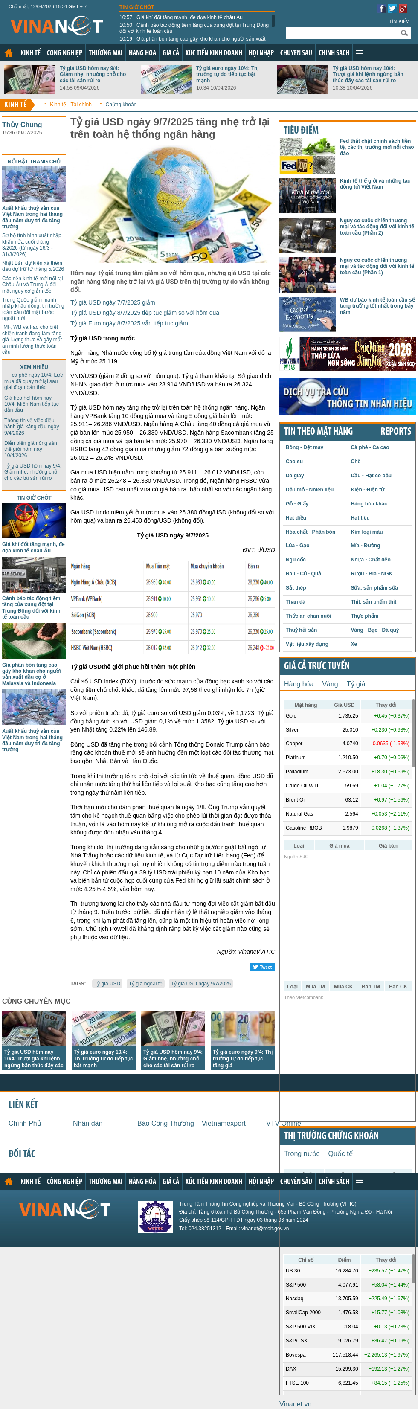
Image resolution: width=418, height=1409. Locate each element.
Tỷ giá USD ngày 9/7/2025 (201, 984)
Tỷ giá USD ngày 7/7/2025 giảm (112, 302)
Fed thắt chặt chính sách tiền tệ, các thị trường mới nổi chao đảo (377, 147)
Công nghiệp (64, 53)
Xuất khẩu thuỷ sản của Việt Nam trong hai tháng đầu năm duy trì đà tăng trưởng (32, 217)
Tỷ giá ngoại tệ (146, 984)
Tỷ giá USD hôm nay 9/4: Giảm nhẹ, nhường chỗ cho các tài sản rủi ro (93, 74)
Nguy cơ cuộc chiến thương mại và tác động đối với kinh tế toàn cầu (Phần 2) (377, 227)
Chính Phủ (25, 1123)
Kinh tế (30, 53)
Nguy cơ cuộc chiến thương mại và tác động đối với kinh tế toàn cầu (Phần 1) (377, 266)
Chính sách (334, 53)
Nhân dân (87, 1123)
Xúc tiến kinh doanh (214, 53)
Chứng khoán (121, 104)
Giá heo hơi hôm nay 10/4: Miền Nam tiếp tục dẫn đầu (31, 404)
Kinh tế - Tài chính (71, 104)
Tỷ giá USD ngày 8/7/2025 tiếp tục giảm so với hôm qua (144, 312)
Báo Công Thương (165, 1123)
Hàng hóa (142, 53)
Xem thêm (359, 52)
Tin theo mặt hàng (318, 432)
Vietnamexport (224, 1123)
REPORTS (395, 432)
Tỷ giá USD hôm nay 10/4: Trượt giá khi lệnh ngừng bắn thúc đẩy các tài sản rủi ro (368, 74)
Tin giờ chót (136, 7)
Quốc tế (340, 1153)
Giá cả (171, 53)
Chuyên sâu (296, 53)
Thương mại (105, 53)
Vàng (330, 684)
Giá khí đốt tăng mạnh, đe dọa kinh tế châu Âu (181, 17)
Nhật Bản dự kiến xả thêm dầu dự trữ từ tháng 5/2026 (33, 266)
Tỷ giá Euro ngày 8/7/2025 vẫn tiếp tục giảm (129, 323)
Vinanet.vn (295, 1404)
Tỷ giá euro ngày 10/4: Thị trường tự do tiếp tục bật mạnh (227, 74)
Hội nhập (261, 53)
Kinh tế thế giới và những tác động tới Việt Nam (375, 184)
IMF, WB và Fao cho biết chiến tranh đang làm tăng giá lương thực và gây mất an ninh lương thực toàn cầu (32, 339)
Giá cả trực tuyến (317, 667)
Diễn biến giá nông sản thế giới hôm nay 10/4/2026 (30, 449)
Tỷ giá (356, 684)
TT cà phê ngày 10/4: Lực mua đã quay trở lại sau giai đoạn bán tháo (33, 381)
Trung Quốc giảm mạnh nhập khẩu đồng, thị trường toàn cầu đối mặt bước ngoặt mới (33, 309)
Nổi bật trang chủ (34, 162)
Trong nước (302, 1153)
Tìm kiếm (399, 21)
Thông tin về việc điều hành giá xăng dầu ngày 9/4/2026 (31, 427)
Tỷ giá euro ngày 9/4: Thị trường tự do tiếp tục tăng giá (243, 1059)
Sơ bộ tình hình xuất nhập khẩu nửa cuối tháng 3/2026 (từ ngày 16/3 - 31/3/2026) (31, 244)
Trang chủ (8, 53)
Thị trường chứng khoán (331, 1136)
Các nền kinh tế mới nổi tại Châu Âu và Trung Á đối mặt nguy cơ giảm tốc (32, 285)
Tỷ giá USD (107, 984)
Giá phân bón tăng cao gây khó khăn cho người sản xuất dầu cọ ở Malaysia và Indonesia (192, 42)
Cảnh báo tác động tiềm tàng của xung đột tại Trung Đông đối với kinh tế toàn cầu (194, 28)
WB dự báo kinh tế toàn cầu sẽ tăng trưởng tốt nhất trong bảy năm (377, 306)
